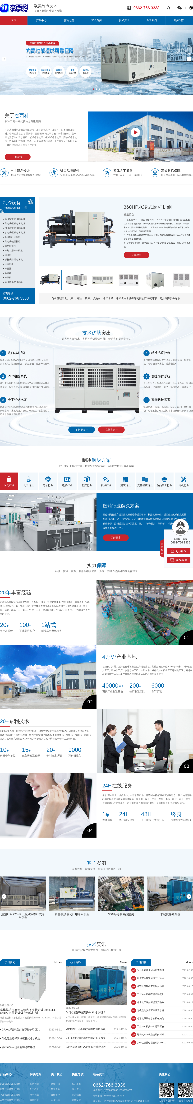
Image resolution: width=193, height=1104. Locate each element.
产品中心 (41, 20)
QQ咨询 (178, 551)
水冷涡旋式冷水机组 (13, 228)
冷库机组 (7, 264)
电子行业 (34, 1095)
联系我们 (76, 1095)
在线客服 (178, 560)
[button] (93, 89)
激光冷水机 (8, 246)
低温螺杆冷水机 (11, 237)
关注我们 (164, 1074)
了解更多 (15, 156)
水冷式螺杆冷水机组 (13, 232)
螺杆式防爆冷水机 (12, 259)
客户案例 (96, 20)
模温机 (6, 255)
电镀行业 (34, 1100)
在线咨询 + (111, 432)
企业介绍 (55, 1084)
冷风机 (6, 277)
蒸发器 (6, 273)
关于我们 (152, 20)
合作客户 (55, 1095)
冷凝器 (6, 268)
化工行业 (34, 1089)
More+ (58, 965)
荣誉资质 (55, 1089)
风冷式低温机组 (11, 241)
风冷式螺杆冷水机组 (13, 223)
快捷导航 (77, 1074)
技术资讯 (124, 20)
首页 (13, 20)
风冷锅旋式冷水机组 (13, 219)
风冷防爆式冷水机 (12, 282)
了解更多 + (81, 432)
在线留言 (76, 1100)
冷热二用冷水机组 (12, 250)
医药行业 (34, 1084)
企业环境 (55, 1100)
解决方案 (69, 20)
